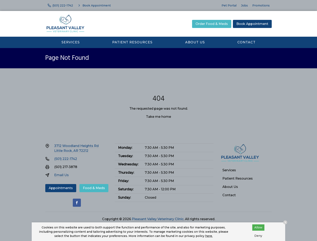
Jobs (244, 5)
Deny (258, 236)
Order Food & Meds (211, 24)
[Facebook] (77, 203)
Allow (258, 227)
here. (209, 236)
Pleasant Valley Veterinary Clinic (158, 219)
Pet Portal (229, 5)
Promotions (261, 5)
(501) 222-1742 (65, 159)
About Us (195, 42)
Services (70, 42)
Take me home (158, 117)
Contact (246, 42)
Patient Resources (132, 42)
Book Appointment (252, 24)
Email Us (61, 175)
